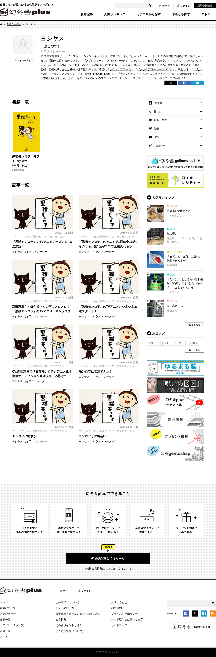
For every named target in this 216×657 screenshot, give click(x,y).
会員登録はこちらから (108, 558)
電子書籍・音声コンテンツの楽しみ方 (78, 613)
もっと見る (194, 324)
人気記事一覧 (8, 613)
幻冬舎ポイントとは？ (69, 625)
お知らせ (159, 145)
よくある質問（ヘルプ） (70, 631)
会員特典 (61, 619)
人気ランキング (114, 14)
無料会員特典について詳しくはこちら (108, 568)
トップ (4, 602)
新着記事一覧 (8, 608)
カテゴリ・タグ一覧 (12, 625)
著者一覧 (5, 631)
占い (194, 343)
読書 (157, 128)
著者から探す (181, 14)
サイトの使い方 (65, 608)
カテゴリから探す (148, 14)
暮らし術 (159, 111)
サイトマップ (119, 625)
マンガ (158, 137)
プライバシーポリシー (124, 613)
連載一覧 (5, 619)
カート (164, 5)
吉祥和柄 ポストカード (56, 78)
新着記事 (87, 14)
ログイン (183, 5)
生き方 (158, 103)
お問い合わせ (119, 602)
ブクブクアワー (119, 69)
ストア (205, 14)
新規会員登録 (204, 5)
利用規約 (116, 608)
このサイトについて (67, 602)
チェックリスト (175, 343)
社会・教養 (160, 120)
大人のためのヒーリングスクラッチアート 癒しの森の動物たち (157, 73)
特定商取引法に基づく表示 (127, 619)
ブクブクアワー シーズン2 (153, 69)
